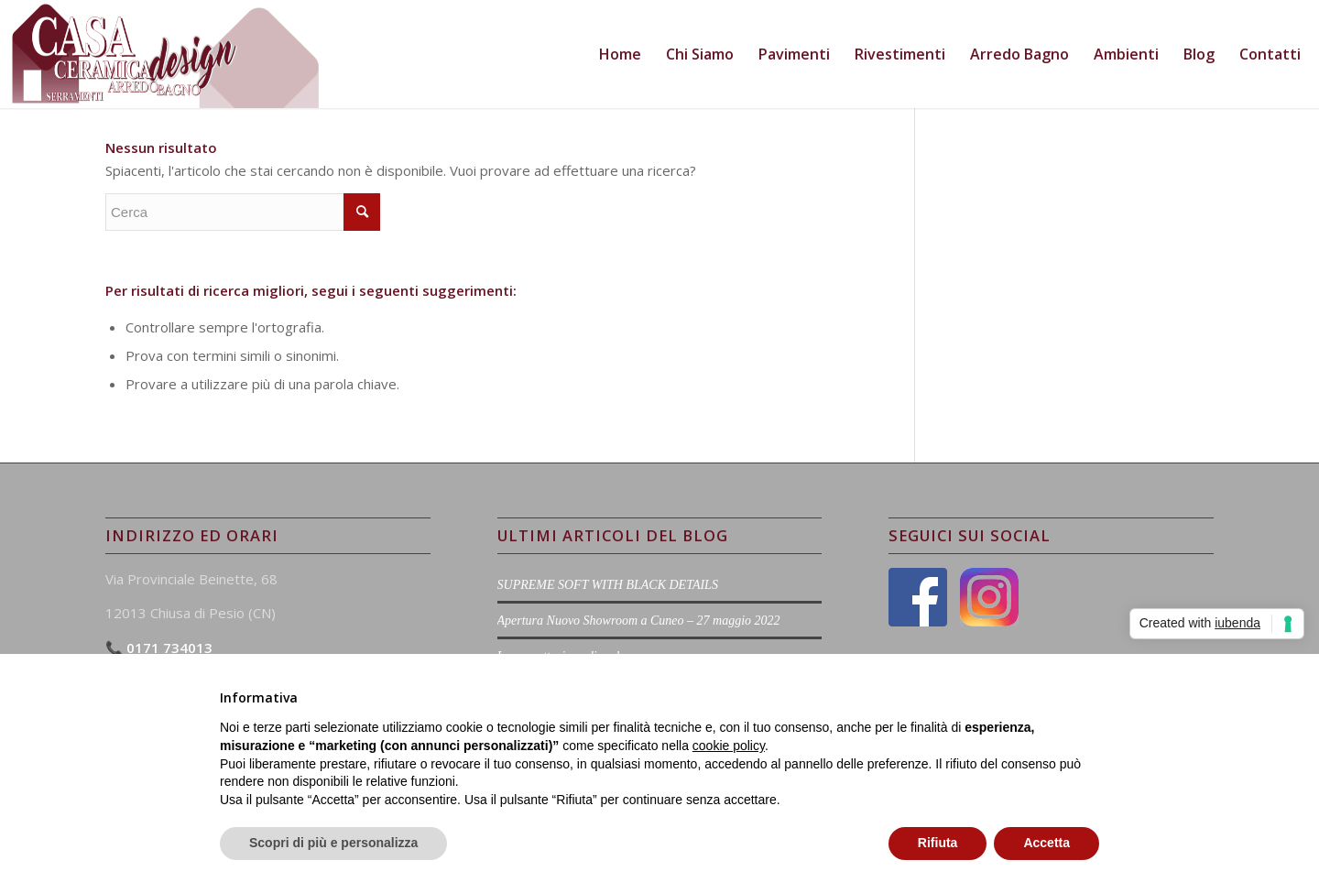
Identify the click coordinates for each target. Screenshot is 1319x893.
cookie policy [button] (728, 745)
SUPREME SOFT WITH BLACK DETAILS (607, 585)
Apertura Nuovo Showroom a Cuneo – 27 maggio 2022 (638, 620)
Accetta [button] (1046, 842)
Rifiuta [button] (938, 842)
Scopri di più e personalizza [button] (333, 842)
